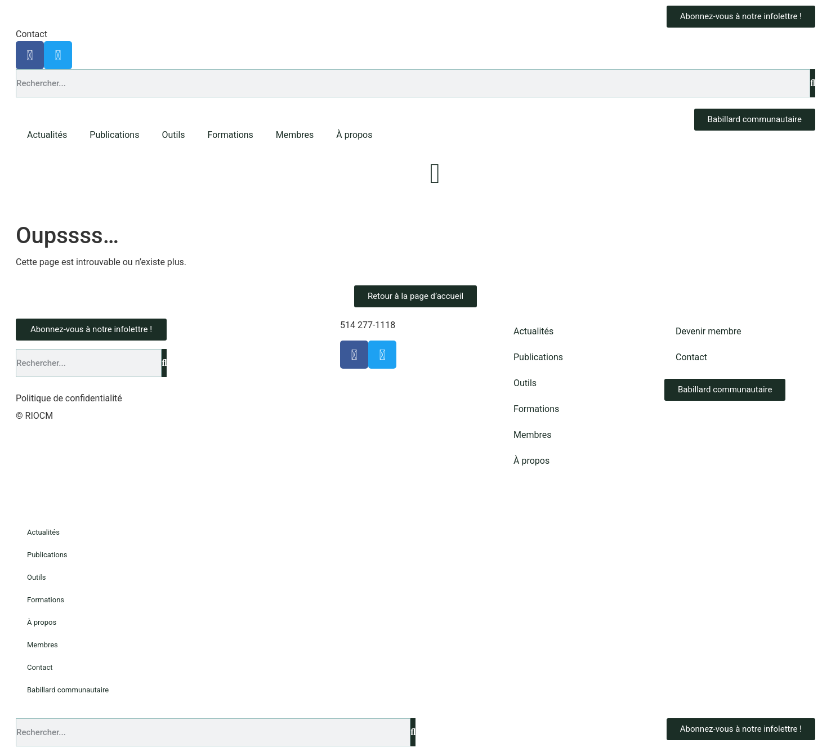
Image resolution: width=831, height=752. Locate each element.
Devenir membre (708, 331)
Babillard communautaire (68, 690)
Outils (173, 134)
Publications (114, 134)
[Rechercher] (812, 83)
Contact (31, 34)
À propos (354, 134)
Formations (230, 134)
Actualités (47, 134)
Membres (295, 134)
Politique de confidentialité (69, 398)
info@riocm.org (428, 325)
